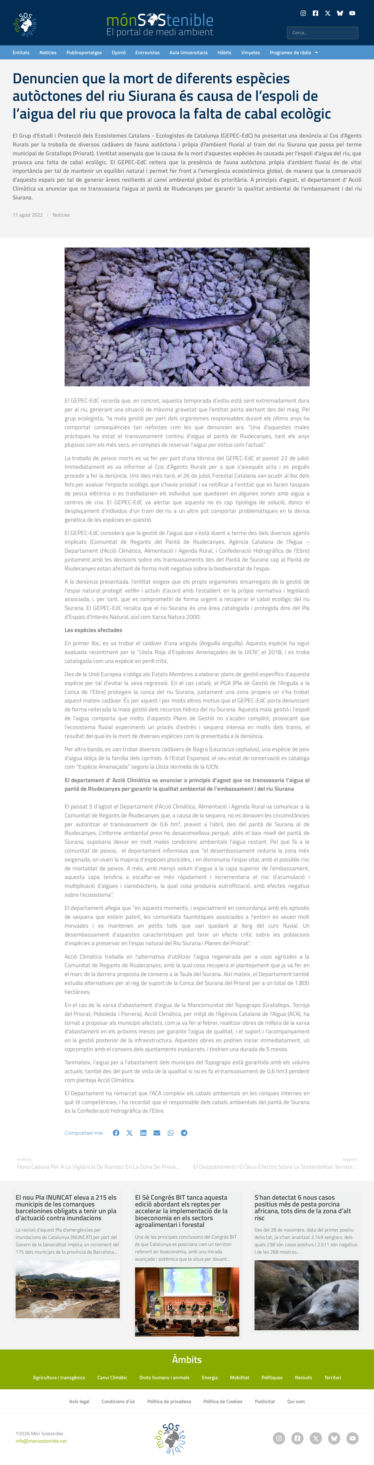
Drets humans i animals (164, 1377)
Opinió (119, 52)
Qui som (296, 1401)
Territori (332, 1377)
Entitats (21, 52)
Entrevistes (147, 52)
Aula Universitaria (189, 52)
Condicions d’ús (118, 1401)
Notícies (48, 52)
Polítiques (272, 1377)
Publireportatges (84, 52)
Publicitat (265, 1401)
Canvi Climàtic (112, 1377)
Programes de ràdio (294, 52)
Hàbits (224, 52)
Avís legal (79, 1401)
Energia (210, 1377)
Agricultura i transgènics (59, 1377)
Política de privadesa (169, 1401)
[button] (116, 1133)
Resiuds (303, 1377)
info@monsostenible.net (41, 1440)
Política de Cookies (223, 1401)
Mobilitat (239, 1377)
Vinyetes (250, 52)
